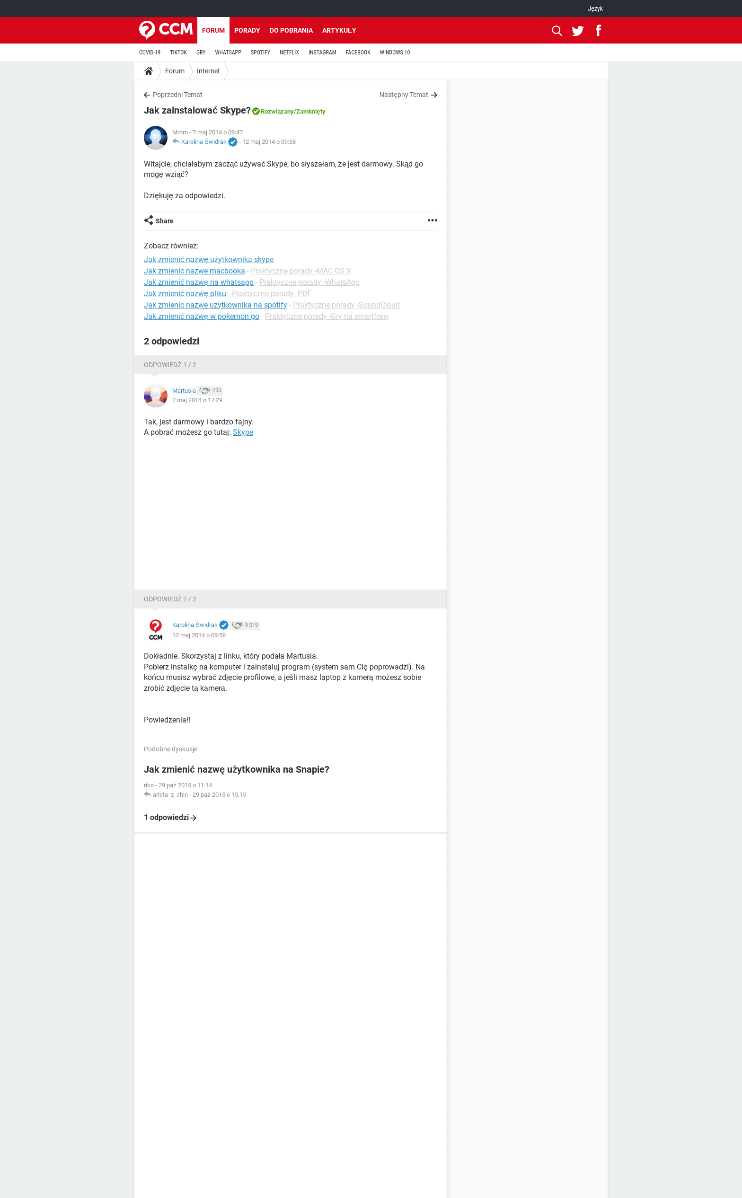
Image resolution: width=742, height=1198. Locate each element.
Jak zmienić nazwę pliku (185, 293)
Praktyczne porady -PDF (272, 293)
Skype (243, 432)
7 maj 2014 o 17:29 (197, 400)
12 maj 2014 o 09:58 (269, 141)
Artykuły (339, 30)
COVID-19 (149, 52)
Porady (247, 30)
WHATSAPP (228, 52)
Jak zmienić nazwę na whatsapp (199, 282)
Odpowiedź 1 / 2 (170, 365)
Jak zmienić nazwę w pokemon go (201, 316)
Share (165, 221)
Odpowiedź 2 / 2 (170, 599)
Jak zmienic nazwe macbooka (194, 270)
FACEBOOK (358, 52)
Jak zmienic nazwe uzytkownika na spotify (215, 304)
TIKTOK (178, 52)
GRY (200, 52)
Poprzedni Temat (178, 94)
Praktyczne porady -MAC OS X (301, 270)
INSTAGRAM (322, 52)
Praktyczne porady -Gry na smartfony (327, 316)
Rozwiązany (277, 111)
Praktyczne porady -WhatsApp (309, 282)
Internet (208, 71)
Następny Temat (404, 94)
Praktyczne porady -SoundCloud (346, 304)
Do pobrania (291, 30)
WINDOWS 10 (395, 52)
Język (595, 8)
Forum (213, 30)
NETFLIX (289, 52)
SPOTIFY (260, 52)
